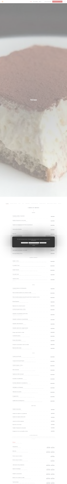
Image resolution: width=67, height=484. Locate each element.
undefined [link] (33, 245)
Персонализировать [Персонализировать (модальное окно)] (43, 242)
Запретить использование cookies (34, 242)
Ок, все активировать (24, 242)
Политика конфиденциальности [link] (33, 244)
